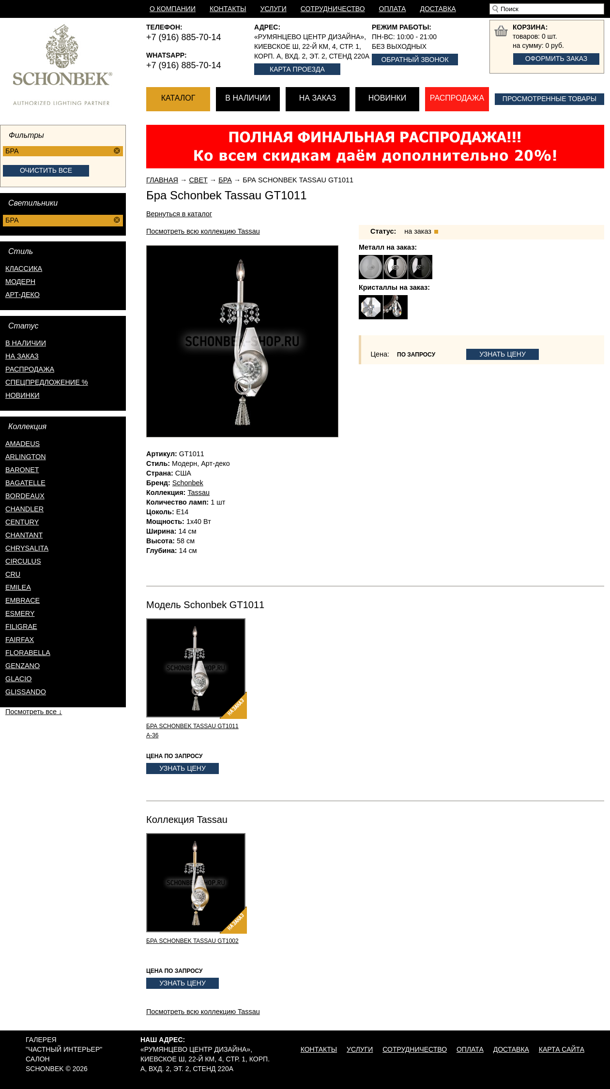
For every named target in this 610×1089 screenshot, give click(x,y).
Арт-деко (22, 294)
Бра (225, 180)
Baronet (22, 470)
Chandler (24, 509)
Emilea (18, 587)
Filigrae (21, 626)
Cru (12, 574)
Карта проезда (297, 69)
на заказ (22, 356)
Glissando (25, 692)
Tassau (198, 492)
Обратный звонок (414, 59)
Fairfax (19, 639)
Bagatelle (25, 483)
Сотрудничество (333, 9)
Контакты (228, 9)
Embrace (22, 600)
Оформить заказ (556, 58)
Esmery (20, 613)
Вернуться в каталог (179, 214)
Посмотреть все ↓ (33, 712)
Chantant (24, 535)
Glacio (18, 679)
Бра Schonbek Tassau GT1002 (192, 941)
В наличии (247, 98)
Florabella (27, 652)
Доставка (438, 9)
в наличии (25, 343)
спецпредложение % (46, 382)
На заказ (317, 98)
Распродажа (457, 98)
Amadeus (22, 444)
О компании (173, 9)
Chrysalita (26, 548)
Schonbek (187, 483)
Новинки (387, 98)
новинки (22, 395)
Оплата (392, 9)
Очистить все (46, 170)
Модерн (20, 281)
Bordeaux (25, 496)
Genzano (22, 666)
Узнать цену (502, 354)
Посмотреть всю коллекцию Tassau (203, 231)
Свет (198, 180)
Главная (162, 180)
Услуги (273, 9)
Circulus (23, 561)
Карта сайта (561, 1049)
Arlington (25, 457)
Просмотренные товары (549, 99)
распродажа (29, 369)
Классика (23, 268)
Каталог (178, 98)
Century (22, 522)
